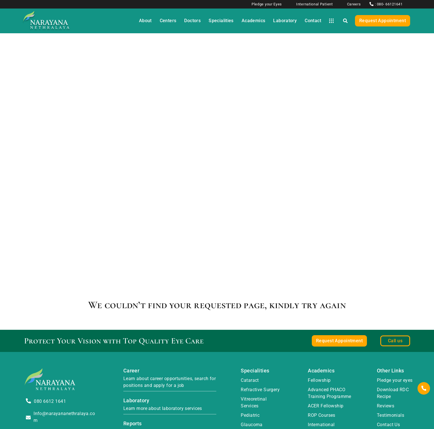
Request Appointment (382, 20)
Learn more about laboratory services (162, 408)
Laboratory (136, 400)
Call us (395, 340)
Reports (132, 423)
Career (131, 371)
